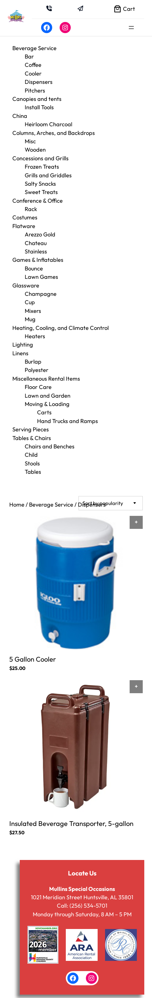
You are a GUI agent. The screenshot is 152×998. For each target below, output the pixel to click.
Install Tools (39, 107)
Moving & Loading (47, 404)
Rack (31, 209)
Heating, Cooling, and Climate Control (60, 327)
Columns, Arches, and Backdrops (53, 132)
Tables (33, 471)
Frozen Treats (42, 166)
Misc (30, 141)
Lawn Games (41, 276)
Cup (30, 302)
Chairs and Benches (49, 446)
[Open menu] (131, 27)
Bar (29, 56)
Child (31, 454)
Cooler (33, 73)
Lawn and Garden (47, 395)
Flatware (23, 226)
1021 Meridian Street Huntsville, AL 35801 (82, 896)
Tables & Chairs (31, 438)
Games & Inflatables (37, 259)
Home (16, 504)
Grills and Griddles (48, 175)
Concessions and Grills (40, 158)
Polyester (37, 370)
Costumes (24, 217)
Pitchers (35, 90)
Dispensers (39, 81)
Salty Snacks (40, 183)
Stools (32, 463)
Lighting (22, 344)
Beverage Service (34, 48)
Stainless (36, 251)
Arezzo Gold (40, 234)
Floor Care (38, 387)
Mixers (33, 310)
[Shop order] (110, 503)
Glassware (25, 285)
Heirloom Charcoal (48, 124)
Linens (20, 353)
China (19, 115)
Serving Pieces (30, 429)
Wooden (35, 149)
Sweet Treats (41, 192)
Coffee (33, 64)
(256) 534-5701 (88, 905)
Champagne (41, 293)
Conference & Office (37, 200)
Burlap (33, 361)
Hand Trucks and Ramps (67, 421)
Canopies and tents (36, 98)
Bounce (34, 268)
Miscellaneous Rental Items (46, 378)
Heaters (35, 336)
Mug (30, 319)
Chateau (36, 243)
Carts (44, 412)
